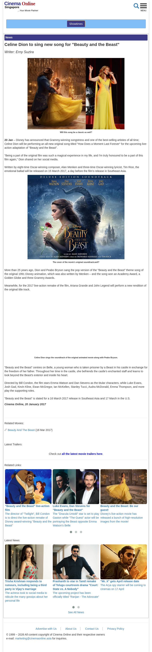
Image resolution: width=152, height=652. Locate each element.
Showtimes (76, 23)
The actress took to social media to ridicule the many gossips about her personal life (28, 573)
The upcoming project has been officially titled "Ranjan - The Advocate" (76, 571)
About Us (71, 628)
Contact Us (91, 628)
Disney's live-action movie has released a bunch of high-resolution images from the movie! (123, 496)
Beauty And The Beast (21, 430)
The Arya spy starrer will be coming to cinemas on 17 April (123, 567)
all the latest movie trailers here (82, 453)
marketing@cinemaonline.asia (33, 638)
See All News (76, 612)
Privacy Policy (115, 628)
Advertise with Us (46, 628)
